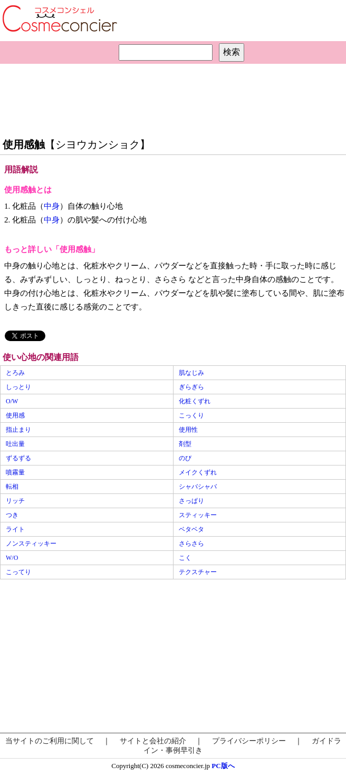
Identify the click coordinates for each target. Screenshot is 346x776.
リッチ (15, 501)
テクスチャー (198, 572)
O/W (12, 401)
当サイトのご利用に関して (49, 741)
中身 (52, 206)
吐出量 (15, 444)
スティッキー (198, 515)
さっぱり (191, 501)
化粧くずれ (194, 401)
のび (185, 458)
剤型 (185, 444)
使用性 (188, 429)
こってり (18, 572)
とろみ (15, 372)
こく (185, 557)
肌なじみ (191, 372)
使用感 (15, 415)
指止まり (18, 429)
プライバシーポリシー (249, 741)
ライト (15, 529)
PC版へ (223, 766)
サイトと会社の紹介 (153, 741)
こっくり (191, 415)
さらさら (191, 543)
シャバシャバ (198, 486)
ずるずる (18, 458)
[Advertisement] (173, 98)
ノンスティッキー (31, 543)
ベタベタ (191, 529)
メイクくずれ (198, 472)
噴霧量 (15, 472)
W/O (12, 557)
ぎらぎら (191, 387)
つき (12, 515)
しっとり (18, 387)
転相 (12, 486)
